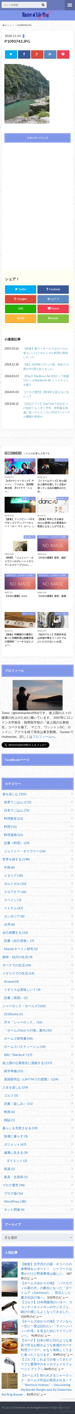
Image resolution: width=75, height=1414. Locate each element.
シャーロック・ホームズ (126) (24, 1006)
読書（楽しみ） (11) (18, 1103)
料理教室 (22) (13, 818)
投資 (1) (9, 1169)
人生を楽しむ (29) (15, 1087)
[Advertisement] (38, 174)
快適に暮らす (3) (16, 1136)
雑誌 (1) (9, 1120)
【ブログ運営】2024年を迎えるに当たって (46, 394)
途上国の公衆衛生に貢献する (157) (27, 1063)
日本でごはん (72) (16, 810)
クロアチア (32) (15, 892)
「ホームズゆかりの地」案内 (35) (28, 1030)
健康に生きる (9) (16, 1152)
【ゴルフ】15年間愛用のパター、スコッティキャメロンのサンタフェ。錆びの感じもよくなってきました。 (46, 1306)
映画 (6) (9, 1112)
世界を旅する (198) (16, 859)
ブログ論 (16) (13, 1193)
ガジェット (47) (15, 1144)
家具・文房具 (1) (16, 1177)
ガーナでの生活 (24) (16, 965)
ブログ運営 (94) (13, 1185)
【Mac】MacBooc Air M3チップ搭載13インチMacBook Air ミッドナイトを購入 (46, 380)
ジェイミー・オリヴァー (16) (24, 851)
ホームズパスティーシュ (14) (24, 1046)
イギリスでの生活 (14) (18, 973)
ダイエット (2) (17, 1160)
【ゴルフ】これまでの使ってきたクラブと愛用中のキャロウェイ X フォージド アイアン (46, 1364)
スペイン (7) (12, 900)
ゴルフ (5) (11, 1095)
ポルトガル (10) (15, 883)
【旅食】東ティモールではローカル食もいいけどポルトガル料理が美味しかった (45, 353)
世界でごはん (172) (17, 802)
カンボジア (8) (14, 916)
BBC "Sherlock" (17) (18, 1055)
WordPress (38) (15, 1201)
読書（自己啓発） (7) (19, 940)
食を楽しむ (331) (14, 794)
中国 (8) (9, 867)
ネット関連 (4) (14, 1209)
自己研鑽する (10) (15, 932)
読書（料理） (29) (16, 843)
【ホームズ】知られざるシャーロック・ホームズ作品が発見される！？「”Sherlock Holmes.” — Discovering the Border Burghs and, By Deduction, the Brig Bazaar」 (37, 1384)
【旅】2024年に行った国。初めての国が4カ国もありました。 (46, 366)
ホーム (7, 25)
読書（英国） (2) (16, 997)
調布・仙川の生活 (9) (17, 957)
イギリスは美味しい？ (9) (22, 989)
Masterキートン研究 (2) (21, 949)
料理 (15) (10, 826)
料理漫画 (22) (13, 835)
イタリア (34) (13, 875)
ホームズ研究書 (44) (18, 1038)
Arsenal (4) (11, 981)
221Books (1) (13, 1014)
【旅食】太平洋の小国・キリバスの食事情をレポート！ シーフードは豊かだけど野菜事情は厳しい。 (46, 1268)
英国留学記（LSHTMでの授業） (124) (31, 1079)
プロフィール (42, 736)
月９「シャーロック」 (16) (23, 1022)
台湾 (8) (9, 924)
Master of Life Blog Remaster (34, 1407)
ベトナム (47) (13, 908)
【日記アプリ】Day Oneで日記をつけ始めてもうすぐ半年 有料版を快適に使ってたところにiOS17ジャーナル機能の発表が (46, 410)
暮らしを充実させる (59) (19, 1128)
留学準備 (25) (13, 1071)
